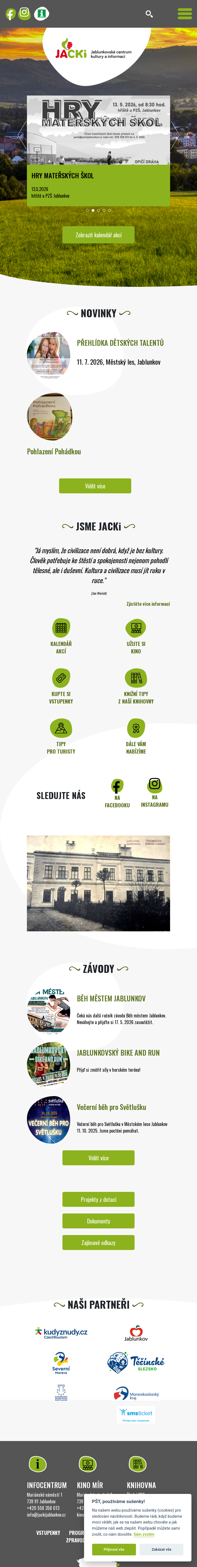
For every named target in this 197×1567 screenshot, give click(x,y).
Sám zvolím (143, 1534)
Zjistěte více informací (148, 603)
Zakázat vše (161, 1549)
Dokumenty (98, 1221)
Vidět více (95, 486)
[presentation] (22, 136)
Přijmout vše (114, 1549)
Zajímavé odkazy (98, 1242)
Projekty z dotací (98, 1199)
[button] (87, 210)
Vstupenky (48, 1532)
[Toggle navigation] (185, 14)
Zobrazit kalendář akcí (99, 235)
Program (79, 1532)
